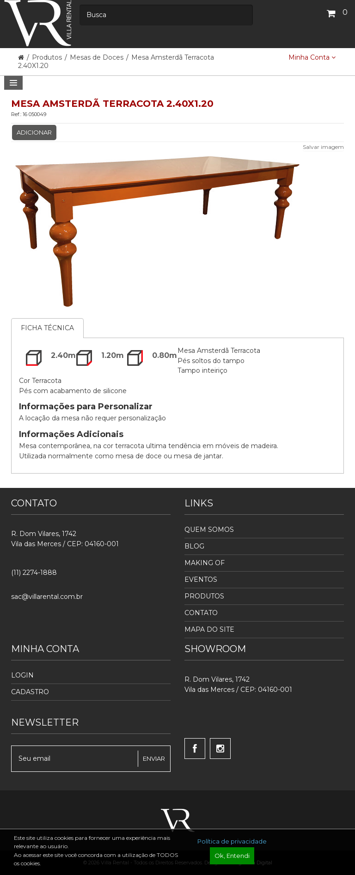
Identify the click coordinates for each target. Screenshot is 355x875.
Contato (201, 613)
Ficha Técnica (47, 328)
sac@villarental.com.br (47, 596)
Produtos (48, 57)
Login (22, 675)
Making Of (204, 563)
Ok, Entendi (232, 855)
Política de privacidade (232, 841)
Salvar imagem (323, 146)
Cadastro (30, 692)
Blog (194, 546)
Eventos (200, 579)
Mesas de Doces (96, 57)
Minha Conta (312, 57)
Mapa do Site (209, 629)
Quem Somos (209, 529)
